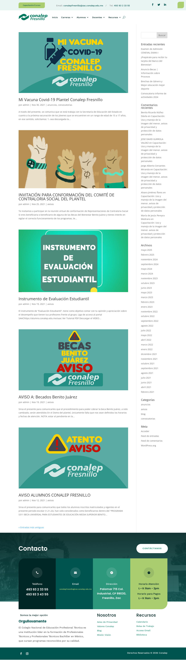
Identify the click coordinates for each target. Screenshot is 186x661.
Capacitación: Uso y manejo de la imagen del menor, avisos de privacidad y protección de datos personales (153, 204)
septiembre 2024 (149, 265)
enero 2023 (147, 308)
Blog (99, 632)
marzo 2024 (147, 274)
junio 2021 (146, 383)
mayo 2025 (146, 251)
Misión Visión (104, 636)
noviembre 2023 (149, 279)
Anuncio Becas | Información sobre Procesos (150, 74)
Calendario (142, 623)
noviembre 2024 (149, 260)
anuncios (52, 106)
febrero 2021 (147, 393)
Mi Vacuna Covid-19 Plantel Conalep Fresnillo (61, 101)
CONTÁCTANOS (152, 549)
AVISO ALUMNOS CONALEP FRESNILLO (54, 496)
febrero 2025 (147, 255)
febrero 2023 (147, 303)
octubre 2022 (148, 317)
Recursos (113, 17)
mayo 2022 (146, 336)
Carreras (65, 17)
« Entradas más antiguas (31, 528)
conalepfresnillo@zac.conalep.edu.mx (83, 5)
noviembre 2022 (149, 312)
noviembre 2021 (149, 360)
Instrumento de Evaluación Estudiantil (54, 300)
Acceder (145, 432)
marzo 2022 (147, 345)
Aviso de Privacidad (107, 623)
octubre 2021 (148, 364)
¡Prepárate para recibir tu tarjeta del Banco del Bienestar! (154, 62)
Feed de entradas (150, 437)
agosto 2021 (147, 374)
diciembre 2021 (149, 355)
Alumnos (81, 17)
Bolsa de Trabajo (145, 627)
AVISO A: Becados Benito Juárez (48, 398)
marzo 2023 (147, 298)
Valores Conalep (105, 627)
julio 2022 (146, 331)
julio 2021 (146, 379)
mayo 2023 (146, 293)
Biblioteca (141, 636)
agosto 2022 (147, 326)
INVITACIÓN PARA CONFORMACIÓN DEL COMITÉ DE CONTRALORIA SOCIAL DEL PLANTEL (66, 198)
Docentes (97, 17)
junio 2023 (146, 289)
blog (143, 415)
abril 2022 (146, 341)
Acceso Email (143, 631)
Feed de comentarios (152, 442)
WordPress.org (148, 446)
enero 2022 (147, 350)
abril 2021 (146, 388)
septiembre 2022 (149, 322)
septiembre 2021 (149, 369)
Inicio (55, 17)
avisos (50, 205)
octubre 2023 (148, 284)
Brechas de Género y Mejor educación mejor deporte (153, 86)
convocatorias (65, 106)
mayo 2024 (146, 270)
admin (26, 106)
